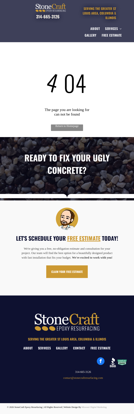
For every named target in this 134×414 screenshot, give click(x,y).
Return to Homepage (67, 125)
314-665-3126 (47, 16)
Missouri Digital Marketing (94, 407)
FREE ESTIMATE (83, 238)
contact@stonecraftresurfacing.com (83, 377)
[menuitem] (95, 28)
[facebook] (101, 361)
